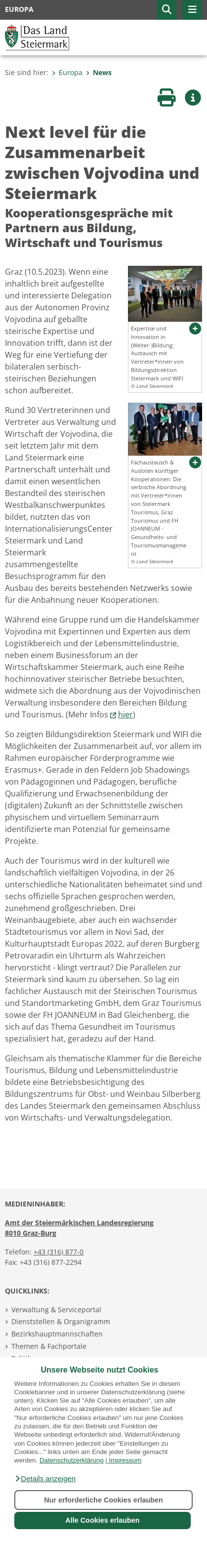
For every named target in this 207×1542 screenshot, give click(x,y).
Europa (67, 72)
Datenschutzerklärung (72, 1460)
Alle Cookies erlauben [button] (102, 1520)
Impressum (125, 1460)
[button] (45, 1479)
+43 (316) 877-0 (58, 1251)
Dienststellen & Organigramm (60, 1321)
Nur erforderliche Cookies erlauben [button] (103, 1500)
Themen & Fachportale (48, 1346)
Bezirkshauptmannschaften (57, 1333)
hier (125, 714)
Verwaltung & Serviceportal (56, 1309)
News (99, 72)
